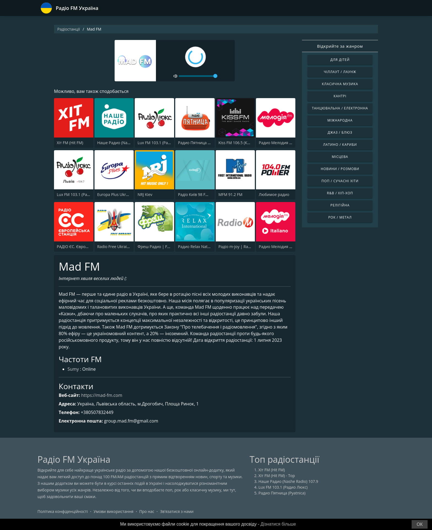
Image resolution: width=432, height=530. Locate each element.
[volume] (198, 76)
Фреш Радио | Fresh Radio (161, 246)
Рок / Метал (340, 217)
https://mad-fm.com (102, 395)
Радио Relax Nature (196, 246)
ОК (420, 524)
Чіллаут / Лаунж (340, 71)
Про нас (146, 512)
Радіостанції (68, 29)
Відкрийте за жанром (340, 46)
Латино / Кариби (340, 144)
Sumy (73, 370)
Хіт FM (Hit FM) (70, 142)
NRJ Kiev (144, 194)
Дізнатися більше (278, 524)
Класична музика (340, 84)
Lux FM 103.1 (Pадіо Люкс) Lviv (84, 194)
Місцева (340, 156)
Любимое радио (274, 194)
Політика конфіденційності (62, 512)
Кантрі (340, 96)
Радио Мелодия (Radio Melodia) (288, 142)
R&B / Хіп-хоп (340, 193)
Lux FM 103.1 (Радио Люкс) (162, 142)
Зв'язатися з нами (176, 512)
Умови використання (114, 512)
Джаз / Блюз (340, 132)
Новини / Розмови (340, 168)
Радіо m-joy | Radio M (238, 246)
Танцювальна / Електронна (340, 108)
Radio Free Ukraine (114, 246)
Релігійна (339, 205)
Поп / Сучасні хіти (340, 181)
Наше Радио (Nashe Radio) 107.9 (127, 142)
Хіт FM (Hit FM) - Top (276, 476)
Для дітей (340, 59)
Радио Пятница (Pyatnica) (201, 142)
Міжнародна (339, 120)
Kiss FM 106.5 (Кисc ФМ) (240, 142)
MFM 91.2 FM (230, 194)
